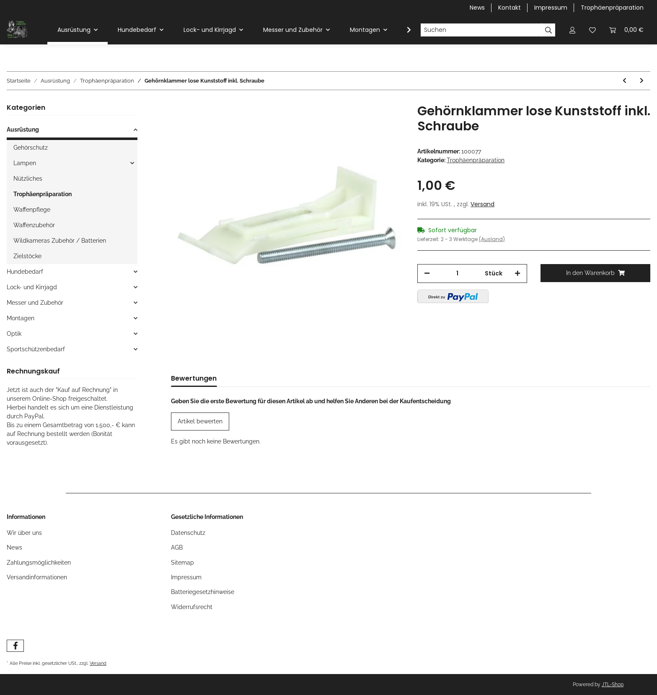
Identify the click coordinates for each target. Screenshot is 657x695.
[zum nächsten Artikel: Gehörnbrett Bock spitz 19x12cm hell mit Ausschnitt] (641, 81)
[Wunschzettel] (592, 30)
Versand (482, 204)
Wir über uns (24, 532)
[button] (572, 30)
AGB (177, 547)
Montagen (20, 318)
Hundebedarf (25, 271)
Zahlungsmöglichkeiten (39, 562)
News (477, 7)
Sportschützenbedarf (36, 349)
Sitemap (182, 562)
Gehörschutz (30, 147)
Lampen (24, 163)
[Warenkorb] (626, 30)
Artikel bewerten (200, 421)
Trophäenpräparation (612, 7)
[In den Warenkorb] (595, 273)
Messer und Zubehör (35, 302)
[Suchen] (481, 30)
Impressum (550, 7)
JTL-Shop (612, 684)
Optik (14, 333)
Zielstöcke (27, 256)
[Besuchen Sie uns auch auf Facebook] (15, 646)
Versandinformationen (37, 577)
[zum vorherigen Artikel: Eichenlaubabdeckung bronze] (624, 81)
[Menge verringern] (427, 274)
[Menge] (457, 274)
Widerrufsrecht (191, 607)
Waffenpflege (31, 209)
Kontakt (509, 7)
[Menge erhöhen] (517, 274)
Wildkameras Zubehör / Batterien (59, 240)
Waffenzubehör (34, 225)
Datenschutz (188, 532)
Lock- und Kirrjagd (32, 287)
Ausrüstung (23, 129)
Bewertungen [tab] (194, 378)
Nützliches (27, 178)
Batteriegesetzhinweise (202, 592)
